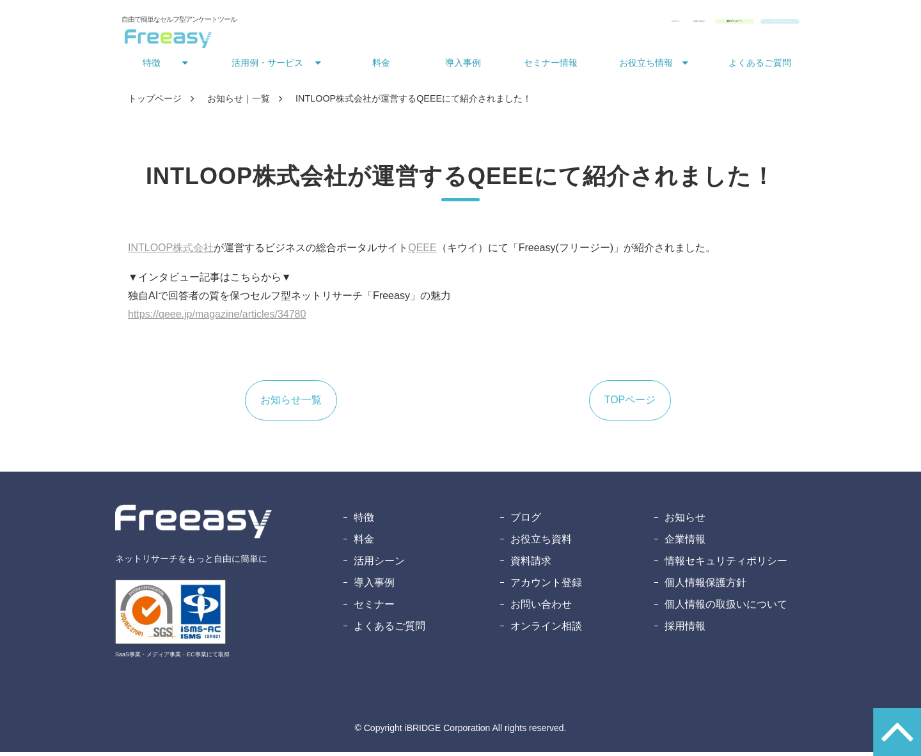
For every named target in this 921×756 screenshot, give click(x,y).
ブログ (525, 521)
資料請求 (530, 564)
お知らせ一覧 (291, 403)
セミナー (374, 608)
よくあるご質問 (759, 66)
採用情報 (685, 629)
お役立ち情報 (646, 66)
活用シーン (379, 564)
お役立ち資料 (541, 542)
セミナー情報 (551, 66)
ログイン (504, 24)
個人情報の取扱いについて (726, 608)
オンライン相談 (546, 629)
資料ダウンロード (646, 24)
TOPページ (630, 403)
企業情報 (685, 542)
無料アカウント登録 (749, 24)
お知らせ (685, 521)
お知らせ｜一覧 (238, 102)
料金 (381, 66)
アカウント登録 (546, 586)
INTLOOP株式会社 (171, 251)
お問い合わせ (563, 24)
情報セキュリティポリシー (726, 564)
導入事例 (463, 66)
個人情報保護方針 (705, 586)
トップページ (155, 102)
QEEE (422, 251)
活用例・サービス (267, 66)
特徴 (152, 66)
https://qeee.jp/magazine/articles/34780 (217, 317)
